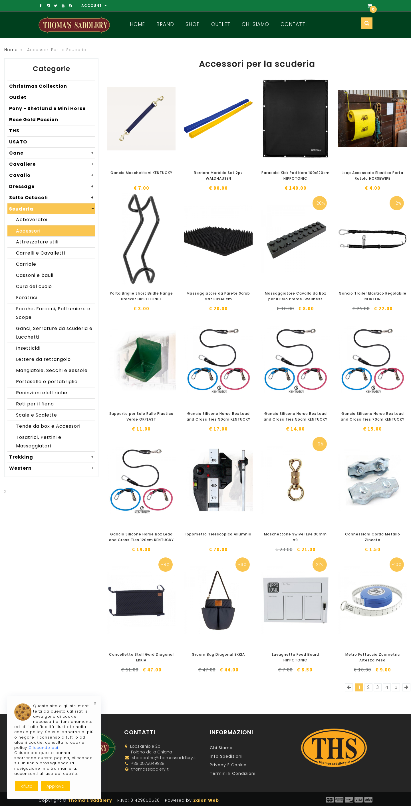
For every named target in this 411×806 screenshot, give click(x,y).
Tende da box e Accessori (48, 426)
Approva (55, 786)
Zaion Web (206, 800)
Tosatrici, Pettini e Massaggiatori (38, 441)
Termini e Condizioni (232, 773)
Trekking (52, 457)
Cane (52, 153)
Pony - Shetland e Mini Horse (47, 108)
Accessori (28, 230)
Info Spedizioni (226, 756)
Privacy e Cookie (228, 765)
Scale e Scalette (36, 415)
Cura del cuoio (34, 286)
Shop (193, 24)
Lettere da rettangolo (43, 359)
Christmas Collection (38, 86)
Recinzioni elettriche (41, 392)
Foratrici (26, 297)
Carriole (26, 264)
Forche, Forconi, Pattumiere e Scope (53, 313)
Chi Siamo (255, 24)
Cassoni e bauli (34, 275)
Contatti (294, 24)
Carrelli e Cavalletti (40, 253)
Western (52, 468)
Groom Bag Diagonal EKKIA (218, 654)
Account (94, 5)
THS (14, 130)
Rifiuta (27, 786)
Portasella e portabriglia (47, 381)
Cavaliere (52, 164)
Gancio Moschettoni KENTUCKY (141, 172)
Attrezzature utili (37, 242)
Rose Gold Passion (33, 119)
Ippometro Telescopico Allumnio (218, 534)
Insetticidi (28, 348)
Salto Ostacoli (52, 197)
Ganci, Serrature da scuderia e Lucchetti (54, 332)
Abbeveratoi (31, 219)
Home (137, 24)
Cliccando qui (43, 747)
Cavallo (52, 175)
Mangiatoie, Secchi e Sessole (52, 370)
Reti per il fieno (35, 404)
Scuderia (52, 208)
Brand (165, 24)
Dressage (52, 186)
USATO (18, 142)
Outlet (220, 24)
